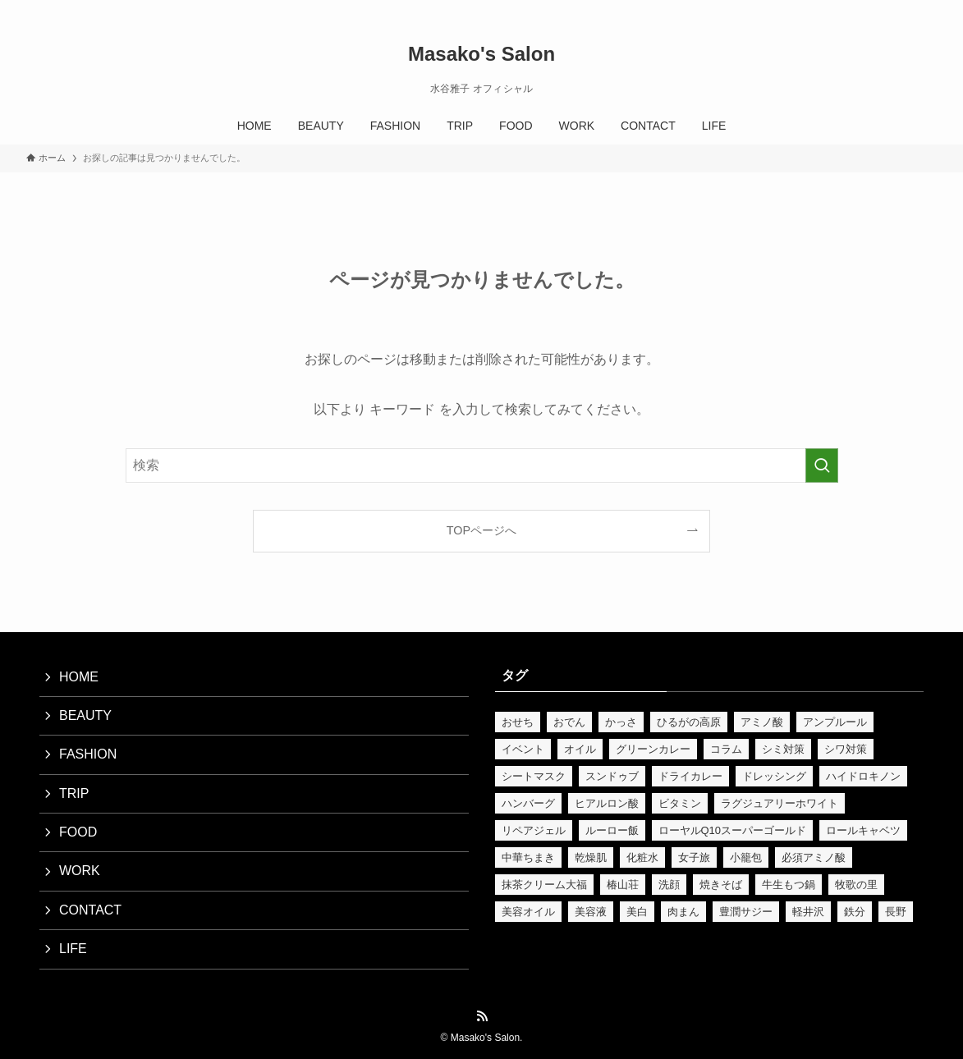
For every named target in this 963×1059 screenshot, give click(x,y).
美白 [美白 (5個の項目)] (637, 911)
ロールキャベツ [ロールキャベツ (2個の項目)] (863, 830)
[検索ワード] (482, 465)
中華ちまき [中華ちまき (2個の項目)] (528, 857)
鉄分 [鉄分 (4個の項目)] (854, 911)
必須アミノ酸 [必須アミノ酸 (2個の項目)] (814, 857)
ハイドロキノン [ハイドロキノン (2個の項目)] (863, 776)
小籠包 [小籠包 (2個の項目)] (746, 857)
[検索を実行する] (821, 465)
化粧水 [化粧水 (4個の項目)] (642, 857)
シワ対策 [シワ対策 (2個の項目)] (845, 749)
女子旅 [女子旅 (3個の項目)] (694, 857)
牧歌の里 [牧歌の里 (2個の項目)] (856, 884)
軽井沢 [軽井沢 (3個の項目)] (808, 911)
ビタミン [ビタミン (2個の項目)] (679, 803)
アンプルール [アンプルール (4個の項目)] (835, 722)
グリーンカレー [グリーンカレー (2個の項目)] (653, 749)
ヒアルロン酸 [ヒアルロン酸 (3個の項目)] (607, 803)
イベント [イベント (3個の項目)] (523, 749)
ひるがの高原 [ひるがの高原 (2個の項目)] (689, 722)
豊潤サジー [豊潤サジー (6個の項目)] (746, 911)
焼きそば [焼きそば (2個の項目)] (720, 884)
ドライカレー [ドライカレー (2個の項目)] (690, 776)
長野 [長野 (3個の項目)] (895, 911)
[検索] (926, 9)
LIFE (73, 949)
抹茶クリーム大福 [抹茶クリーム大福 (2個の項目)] (544, 884)
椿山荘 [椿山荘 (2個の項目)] (623, 884)
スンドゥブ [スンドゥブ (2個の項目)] (612, 776)
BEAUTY (85, 715)
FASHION (88, 754)
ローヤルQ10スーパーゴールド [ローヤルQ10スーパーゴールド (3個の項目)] (732, 830)
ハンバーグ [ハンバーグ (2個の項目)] (528, 803)
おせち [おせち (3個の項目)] (518, 722)
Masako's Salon (481, 54)
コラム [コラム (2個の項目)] (726, 749)
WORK (79, 871)
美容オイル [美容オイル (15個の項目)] (528, 911)
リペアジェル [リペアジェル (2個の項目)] (534, 830)
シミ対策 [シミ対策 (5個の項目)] (783, 749)
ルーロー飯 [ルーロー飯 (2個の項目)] (612, 830)
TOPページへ (481, 530)
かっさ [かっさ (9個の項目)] (621, 722)
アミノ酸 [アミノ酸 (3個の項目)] (762, 722)
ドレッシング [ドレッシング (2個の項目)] (774, 776)
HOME (79, 677)
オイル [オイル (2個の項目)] (580, 749)
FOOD (78, 832)
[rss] (904, 9)
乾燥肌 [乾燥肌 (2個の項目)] (591, 857)
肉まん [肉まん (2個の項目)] (683, 911)
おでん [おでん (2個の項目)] (569, 722)
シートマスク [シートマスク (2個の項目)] (534, 776)
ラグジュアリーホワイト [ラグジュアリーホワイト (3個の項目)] (779, 803)
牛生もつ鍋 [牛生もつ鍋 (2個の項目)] (788, 884)
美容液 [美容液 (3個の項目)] (591, 911)
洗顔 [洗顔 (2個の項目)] (669, 884)
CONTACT (90, 910)
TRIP (74, 793)
